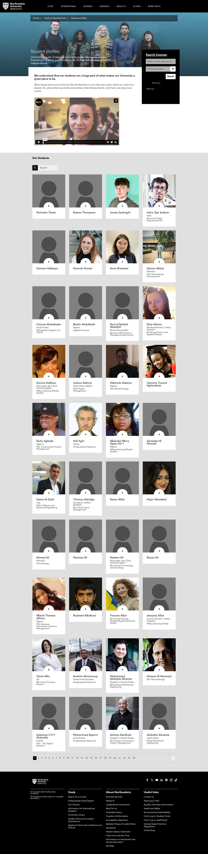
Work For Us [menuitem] (154, 7)
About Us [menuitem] (121, 7)
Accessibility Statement (117, 820)
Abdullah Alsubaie (158, 735)
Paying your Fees (151, 801)
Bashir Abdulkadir (84, 324)
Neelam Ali (116, 557)
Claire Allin (43, 676)
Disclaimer (111, 828)
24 (134, 758)
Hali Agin (78, 441)
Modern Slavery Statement (118, 832)
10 (68, 758)
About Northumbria (118, 792)
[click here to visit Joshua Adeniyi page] (85, 361)
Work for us (111, 809)
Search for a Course (77, 797)
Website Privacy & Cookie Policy (121, 824)
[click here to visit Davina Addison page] (48, 361)
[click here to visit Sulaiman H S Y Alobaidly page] (48, 713)
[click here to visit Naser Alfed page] (122, 477)
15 (91, 758)
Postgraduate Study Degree (81, 801)
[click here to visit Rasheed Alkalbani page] (85, 594)
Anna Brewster (119, 268)
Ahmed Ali (42, 557)
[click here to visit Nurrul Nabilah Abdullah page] (122, 302)
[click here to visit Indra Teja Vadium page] (159, 190)
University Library (76, 815)
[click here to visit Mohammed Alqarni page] (85, 713)
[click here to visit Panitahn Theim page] (48, 190)
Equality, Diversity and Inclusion (158, 805)
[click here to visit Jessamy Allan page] (159, 594)
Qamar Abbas (155, 268)
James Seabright (120, 212)
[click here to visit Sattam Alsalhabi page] (122, 713)
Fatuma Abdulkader (48, 324)
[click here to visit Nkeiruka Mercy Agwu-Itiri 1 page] (122, 419)
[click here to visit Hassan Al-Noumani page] (159, 654)
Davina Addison (46, 383)
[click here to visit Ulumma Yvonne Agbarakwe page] (159, 361)
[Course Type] (161, 69)
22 (124, 758)
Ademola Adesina (121, 383)
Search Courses (156, 55)
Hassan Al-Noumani (159, 676)
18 (105, 758)
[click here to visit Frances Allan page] (122, 594)
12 (77, 758)
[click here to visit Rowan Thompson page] (85, 190)
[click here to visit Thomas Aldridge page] (85, 477)
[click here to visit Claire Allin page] (48, 654)
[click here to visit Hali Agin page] (85, 419)
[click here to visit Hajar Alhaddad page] (159, 477)
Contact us (149, 797)
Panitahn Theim (46, 212)
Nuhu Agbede (44, 441)
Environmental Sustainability (157, 813)
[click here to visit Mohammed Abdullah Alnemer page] (122, 654)
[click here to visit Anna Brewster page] (122, 246)
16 (96, 758)
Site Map (110, 846)
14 (86, 758)
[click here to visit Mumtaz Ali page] (85, 536)
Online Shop (149, 831)
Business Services (114, 797)
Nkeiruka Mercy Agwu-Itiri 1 (119, 442)
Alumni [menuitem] (136, 7)
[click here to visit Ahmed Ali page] (48, 536)
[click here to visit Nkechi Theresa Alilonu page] (48, 594)
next (173, 758)
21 (119, 758)
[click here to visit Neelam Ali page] (122, 536)
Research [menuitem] (104, 7)
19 (110, 758)
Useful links (151, 792)
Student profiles (79, 18)
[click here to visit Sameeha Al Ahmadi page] (159, 419)
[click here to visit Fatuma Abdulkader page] (48, 302)
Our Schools (73, 805)
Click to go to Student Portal (157, 816)
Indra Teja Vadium (158, 212)
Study (71, 792)
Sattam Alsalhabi (120, 735)
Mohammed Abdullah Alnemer (121, 677)
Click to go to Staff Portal (155, 820)
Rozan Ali (152, 557)
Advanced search (168, 83)
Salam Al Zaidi (45, 499)
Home (36, 18)
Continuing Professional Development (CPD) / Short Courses (164, 91)
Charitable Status (114, 813)
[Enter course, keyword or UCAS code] (161, 61)
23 (129, 758)
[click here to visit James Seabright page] (122, 190)
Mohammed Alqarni (85, 735)
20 (115, 758)
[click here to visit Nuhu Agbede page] (48, 419)
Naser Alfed (117, 499)
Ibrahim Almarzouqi (85, 676)
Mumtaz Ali (80, 557)
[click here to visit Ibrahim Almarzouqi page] (85, 654)
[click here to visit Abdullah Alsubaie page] (159, 713)
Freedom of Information (117, 816)
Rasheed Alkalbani (84, 615)
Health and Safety (152, 809)
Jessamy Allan (155, 615)
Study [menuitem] (50, 7)
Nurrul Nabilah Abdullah (119, 326)
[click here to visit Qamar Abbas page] (159, 246)
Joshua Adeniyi (82, 383)
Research (110, 801)
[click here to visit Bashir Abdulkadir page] (85, 302)
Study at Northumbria (55, 18)
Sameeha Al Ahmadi (154, 442)
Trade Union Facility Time (117, 836)
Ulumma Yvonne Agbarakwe (157, 384)
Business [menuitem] (88, 7)
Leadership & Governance (118, 805)
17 (100, 758)
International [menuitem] (68, 7)
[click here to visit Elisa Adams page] (159, 302)
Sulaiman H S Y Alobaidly (45, 736)
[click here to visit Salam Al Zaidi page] (48, 477)
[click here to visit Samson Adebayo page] (48, 246)
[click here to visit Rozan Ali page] (159, 536)
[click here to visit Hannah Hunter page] (85, 246)
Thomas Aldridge (83, 499)
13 (82, 758)
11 (73, 758)
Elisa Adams (154, 324)
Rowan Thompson (84, 212)
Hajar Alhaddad (156, 499)
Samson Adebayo (47, 268)
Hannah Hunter (82, 268)
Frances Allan (118, 615)
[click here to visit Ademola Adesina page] (122, 361)
